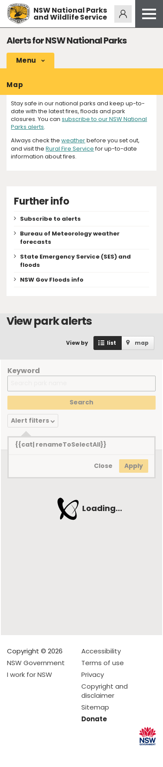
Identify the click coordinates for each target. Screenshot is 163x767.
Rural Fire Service (70, 149)
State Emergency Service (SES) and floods (75, 260)
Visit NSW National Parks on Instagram (34, 753)
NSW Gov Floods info (51, 280)
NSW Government (36, 662)
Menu (26, 60)
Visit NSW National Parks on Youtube (52, 753)
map (142, 342)
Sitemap (95, 707)
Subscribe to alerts (50, 219)
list (111, 342)
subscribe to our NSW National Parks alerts (79, 123)
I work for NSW (29, 674)
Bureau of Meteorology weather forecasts (70, 237)
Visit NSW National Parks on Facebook (15, 753)
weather (73, 140)
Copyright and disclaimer (104, 691)
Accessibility (101, 651)
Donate (94, 718)
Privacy (92, 674)
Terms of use (102, 662)
